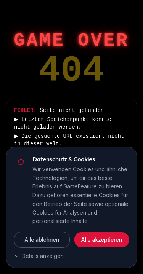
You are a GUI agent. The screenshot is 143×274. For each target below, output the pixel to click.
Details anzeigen (39, 256)
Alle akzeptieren (101, 239)
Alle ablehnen (41, 239)
